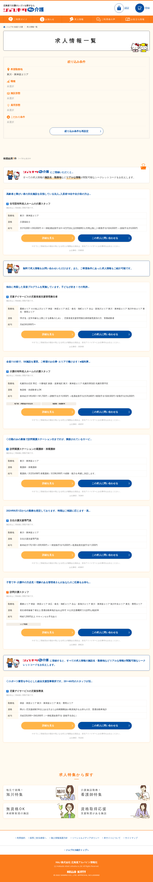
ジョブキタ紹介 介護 (14, 27)
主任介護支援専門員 (18, 520)
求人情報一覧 (32, 27)
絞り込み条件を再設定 (76, 131)
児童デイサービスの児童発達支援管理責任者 (32, 296)
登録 (147, 8)
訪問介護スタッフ (17, 592)
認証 (126, 8)
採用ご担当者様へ (38, 838)
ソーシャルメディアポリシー (85, 838)
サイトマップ (131, 838)
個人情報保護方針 (59, 838)
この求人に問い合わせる (105, 238)
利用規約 (21, 838)
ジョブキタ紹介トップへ (77, 850)
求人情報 (79, 19)
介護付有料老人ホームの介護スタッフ (28, 371)
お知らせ (49, 19)
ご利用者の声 (108, 19)
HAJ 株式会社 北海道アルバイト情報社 (76, 862)
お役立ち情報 (137, 19)
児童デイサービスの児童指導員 (24, 691)
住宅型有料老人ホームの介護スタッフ (28, 203)
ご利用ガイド (20, 19)
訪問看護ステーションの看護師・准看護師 (30, 449)
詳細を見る (48, 238)
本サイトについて (112, 838)
